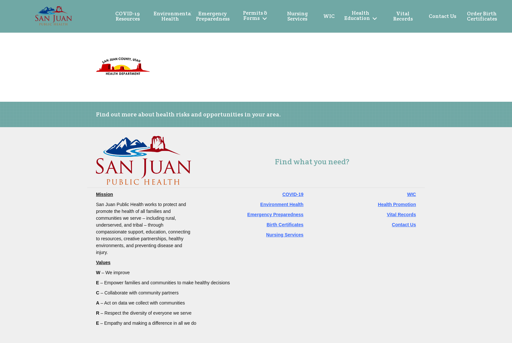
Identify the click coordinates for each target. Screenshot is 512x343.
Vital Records (401, 214)
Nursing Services (284, 234)
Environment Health (281, 204)
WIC (411, 194)
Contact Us (404, 224)
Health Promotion (397, 204)
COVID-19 (293, 194)
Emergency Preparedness (275, 214)
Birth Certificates (285, 224)
